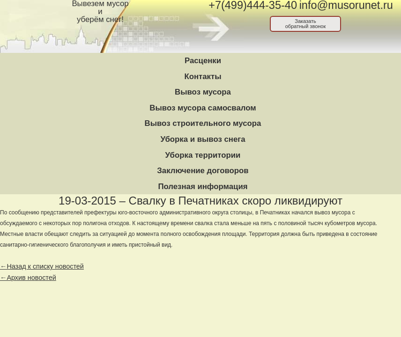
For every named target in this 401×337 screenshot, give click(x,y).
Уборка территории (203, 155)
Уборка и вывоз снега (202, 139)
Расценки (203, 60)
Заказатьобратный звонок (305, 23)
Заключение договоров (202, 170)
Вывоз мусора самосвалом (202, 107)
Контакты (202, 76)
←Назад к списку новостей (42, 266)
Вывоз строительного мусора (203, 123)
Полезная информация (202, 186)
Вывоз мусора (203, 92)
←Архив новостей (28, 277)
